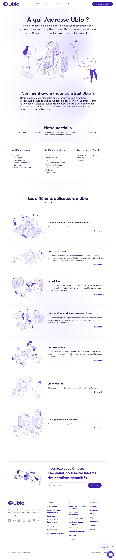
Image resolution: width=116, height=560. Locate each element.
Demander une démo (102, 4)
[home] (11, 4)
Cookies (105, 552)
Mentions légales (95, 552)
